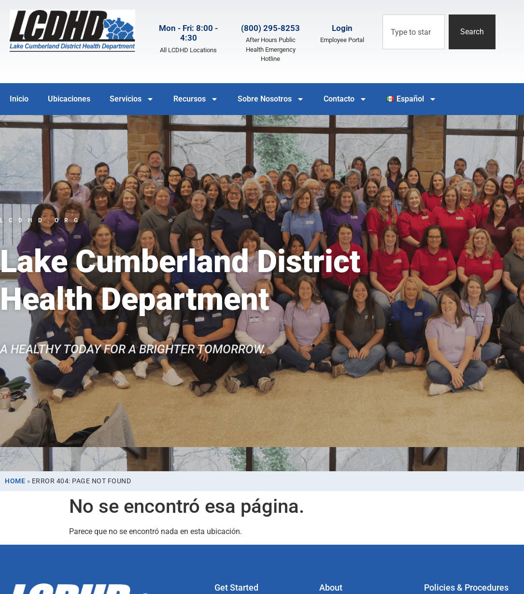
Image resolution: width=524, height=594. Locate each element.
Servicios (132, 99)
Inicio (19, 98)
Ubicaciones (69, 98)
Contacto (345, 99)
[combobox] (413, 31)
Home (15, 481)
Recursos (195, 99)
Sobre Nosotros (271, 99)
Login (342, 28)
